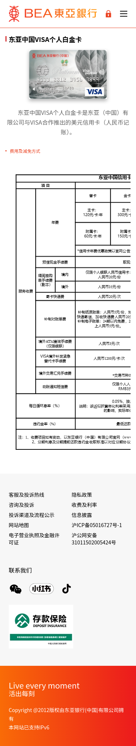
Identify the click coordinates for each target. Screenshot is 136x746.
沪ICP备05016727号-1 (97, 525)
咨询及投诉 (21, 504)
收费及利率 (84, 504)
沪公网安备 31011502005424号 (94, 538)
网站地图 (19, 525)
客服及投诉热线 (26, 494)
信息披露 (82, 514)
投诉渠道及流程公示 (31, 514)
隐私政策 (82, 494)
